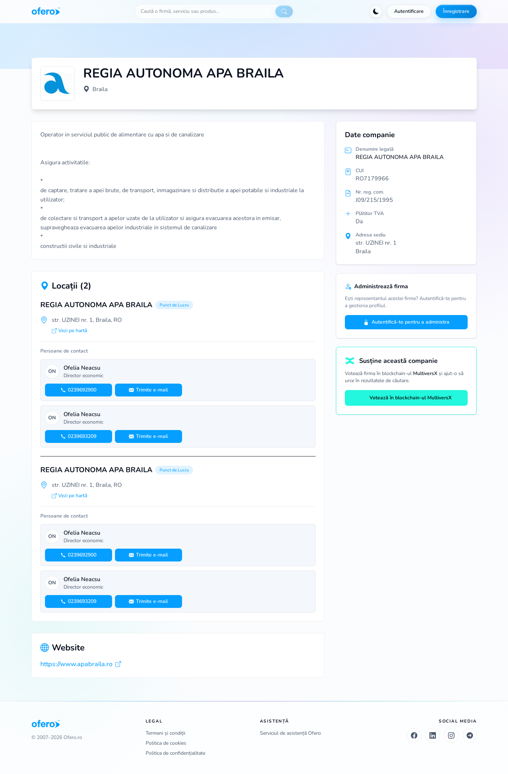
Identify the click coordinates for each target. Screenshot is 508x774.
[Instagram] (451, 735)
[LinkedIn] (433, 735)
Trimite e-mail (148, 389)
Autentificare (409, 11)
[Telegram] (470, 735)
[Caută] (284, 11)
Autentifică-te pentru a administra (406, 322)
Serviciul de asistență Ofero (290, 733)
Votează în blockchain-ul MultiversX (406, 397)
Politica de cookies (166, 743)
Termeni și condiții (165, 733)
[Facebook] (414, 735)
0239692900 (78, 389)
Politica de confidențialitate (175, 753)
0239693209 (78, 436)
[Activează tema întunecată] (375, 11)
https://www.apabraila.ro (80, 664)
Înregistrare (456, 11)
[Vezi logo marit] (57, 83)
